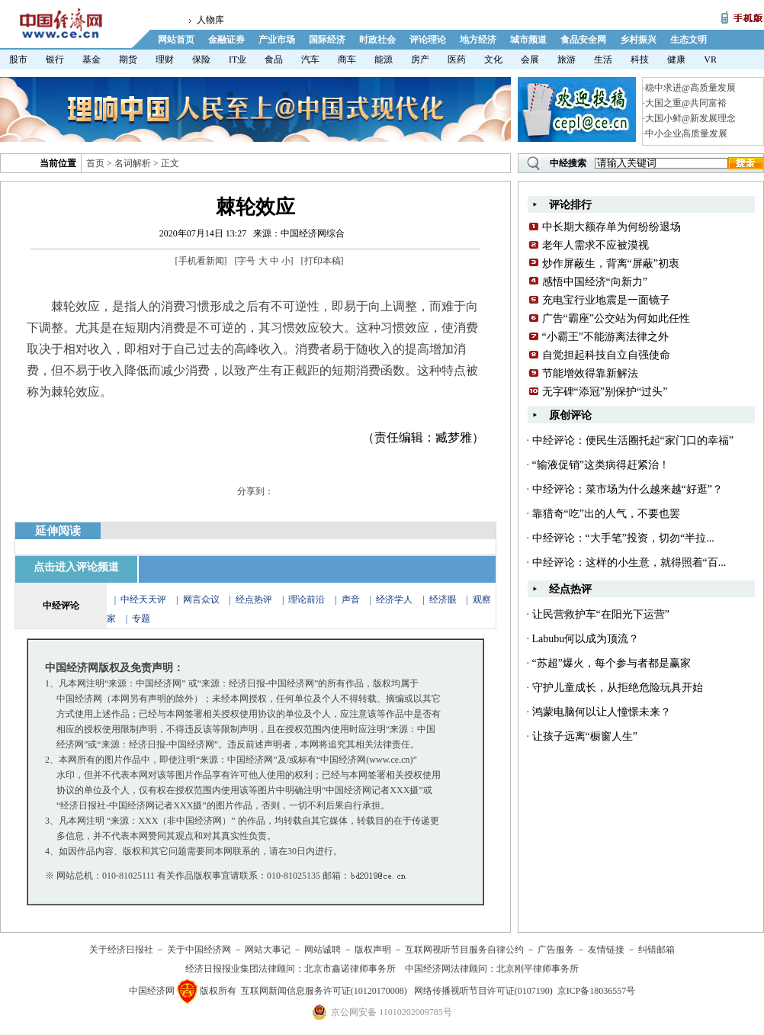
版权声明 (373, 949)
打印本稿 (322, 261)
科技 (640, 59)
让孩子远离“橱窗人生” (584, 736)
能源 (383, 59)
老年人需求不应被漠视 (595, 245)
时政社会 (377, 39)
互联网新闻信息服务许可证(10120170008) (324, 990)
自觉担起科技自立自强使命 (606, 355)
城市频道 (528, 39)
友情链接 (606, 949)
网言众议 (201, 599)
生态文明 (688, 39)
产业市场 (276, 39)
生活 (603, 59)
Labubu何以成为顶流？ (586, 638)
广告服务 (556, 949)
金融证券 (226, 39)
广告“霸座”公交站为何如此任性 (616, 318)
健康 (676, 59)
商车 (347, 59)
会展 (530, 59)
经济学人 (394, 599)
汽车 (310, 59)
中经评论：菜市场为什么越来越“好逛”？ (627, 489)
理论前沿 (307, 599)
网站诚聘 (322, 949)
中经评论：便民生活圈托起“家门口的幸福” (633, 440)
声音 (351, 599)
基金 (91, 59)
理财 (165, 59)
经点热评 (255, 599)
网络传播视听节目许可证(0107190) (483, 990)
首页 (95, 163)
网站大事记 (268, 949)
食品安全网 (583, 39)
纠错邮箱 (656, 949)
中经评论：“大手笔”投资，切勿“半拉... (623, 538)
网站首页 (176, 39)
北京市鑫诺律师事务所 (350, 968)
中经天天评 (143, 599)
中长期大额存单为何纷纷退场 (611, 227)
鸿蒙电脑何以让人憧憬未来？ (601, 712)
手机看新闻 (201, 261)
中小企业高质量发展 (686, 133)
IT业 (237, 59)
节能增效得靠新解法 (590, 373)
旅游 (566, 59)
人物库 (210, 19)
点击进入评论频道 (76, 567)
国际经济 (327, 39)
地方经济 (478, 39)
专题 (141, 618)
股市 (18, 59)
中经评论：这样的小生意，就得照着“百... (629, 562)
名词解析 (132, 163)
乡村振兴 (638, 39)
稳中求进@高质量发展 (690, 87)
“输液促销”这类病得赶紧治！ (600, 465)
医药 (457, 59)
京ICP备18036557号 (596, 990)
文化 (493, 59)
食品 (274, 59)
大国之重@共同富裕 (686, 103)
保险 (201, 59)
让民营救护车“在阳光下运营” (600, 614)
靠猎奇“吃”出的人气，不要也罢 (606, 513)
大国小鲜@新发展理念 (690, 118)
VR (710, 59)
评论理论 (427, 39)
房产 (420, 59)
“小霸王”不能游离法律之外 (605, 336)
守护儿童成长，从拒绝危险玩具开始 (617, 687)
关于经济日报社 (121, 949)
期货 (128, 59)
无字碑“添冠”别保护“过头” (605, 391)
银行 (55, 59)
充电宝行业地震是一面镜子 (606, 300)
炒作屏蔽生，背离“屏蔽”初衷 (610, 263)
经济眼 (443, 599)
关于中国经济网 (199, 949)
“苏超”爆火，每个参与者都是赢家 (611, 663)
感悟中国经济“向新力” (594, 282)
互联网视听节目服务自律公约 (464, 949)
